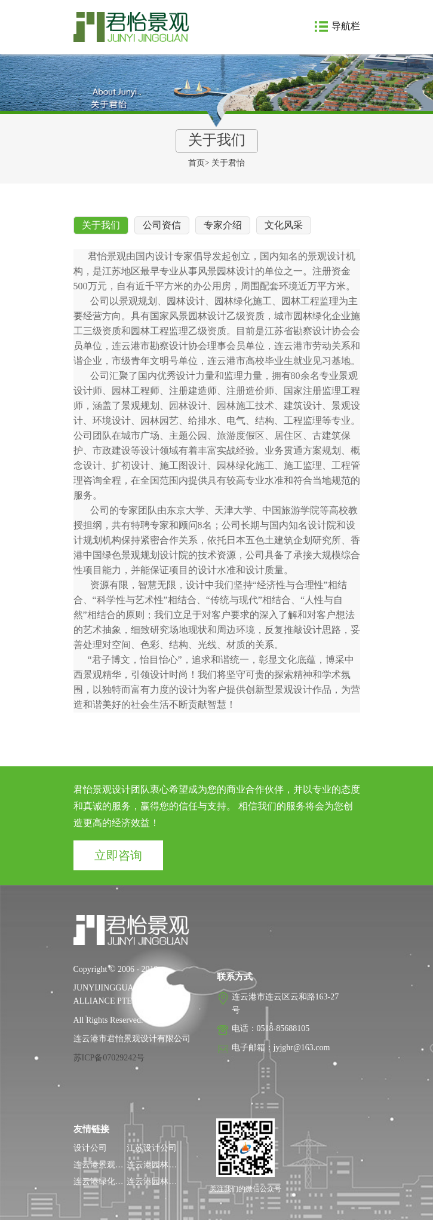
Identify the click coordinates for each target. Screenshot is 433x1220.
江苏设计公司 (152, 1147)
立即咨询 (118, 855)
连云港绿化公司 (102, 1181)
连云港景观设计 (102, 1164)
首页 (196, 162)
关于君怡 (228, 162)
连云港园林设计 (156, 1164)
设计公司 (90, 1147)
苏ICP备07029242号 (109, 1057)
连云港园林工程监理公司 (173, 1181)
